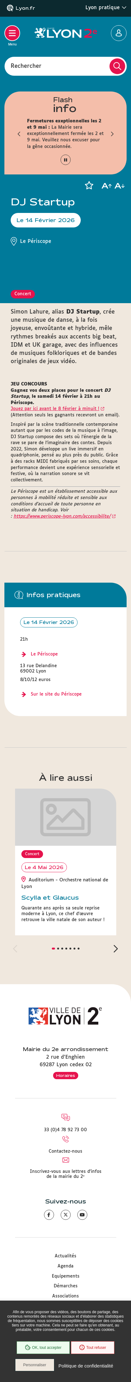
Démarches (66, 1286)
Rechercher (26, 66)
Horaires (65, 1075)
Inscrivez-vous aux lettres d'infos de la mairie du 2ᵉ (65, 1174)
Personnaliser (34, 1365)
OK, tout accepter (43, 1347)
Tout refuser (92, 1347)
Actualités (65, 1256)
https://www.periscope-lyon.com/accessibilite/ (62, 516)
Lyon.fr (25, 8)
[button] (19, 133)
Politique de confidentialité (85, 1365)
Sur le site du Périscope (56, 694)
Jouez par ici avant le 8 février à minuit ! (55, 409)
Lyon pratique (106, 7)
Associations (65, 1296)
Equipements (65, 1276)
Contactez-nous (65, 1151)
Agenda (65, 1266)
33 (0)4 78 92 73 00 (65, 1130)
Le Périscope (44, 654)
